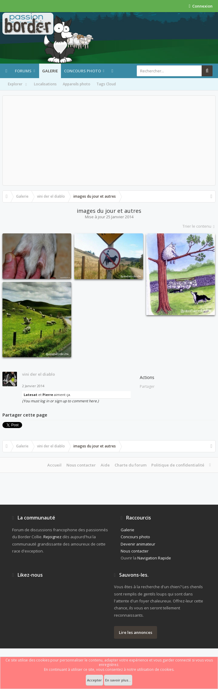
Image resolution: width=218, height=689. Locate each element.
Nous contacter (81, 465)
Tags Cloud (106, 84)
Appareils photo (76, 84)
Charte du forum (130, 465)
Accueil (54, 465)
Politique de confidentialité (177, 465)
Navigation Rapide (154, 558)
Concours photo (82, 71)
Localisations (45, 84)
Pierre (47, 394)
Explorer (18, 84)
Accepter (94, 680)
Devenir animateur (138, 544)
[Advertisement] (109, 140)
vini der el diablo (38, 374)
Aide (105, 465)
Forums (23, 71)
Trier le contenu (199, 226)
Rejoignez (52, 536)
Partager (147, 386)
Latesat (30, 394)
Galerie (50, 71)
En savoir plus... (118, 680)
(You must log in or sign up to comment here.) (60, 401)
